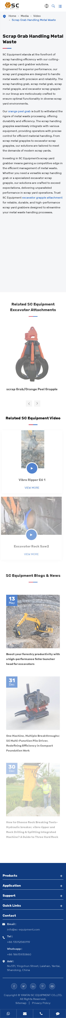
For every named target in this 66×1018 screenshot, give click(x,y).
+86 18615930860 (19, 954)
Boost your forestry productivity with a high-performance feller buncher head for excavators (33, 657)
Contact (9, 915)
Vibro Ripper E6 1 (30, 480)
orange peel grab (19, 111)
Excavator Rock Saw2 (29, 546)
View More (30, 487)
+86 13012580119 (18, 942)
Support (9, 896)
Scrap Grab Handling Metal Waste (34, 20)
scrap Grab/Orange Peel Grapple (30, 389)
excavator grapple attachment (42, 197)
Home (12, 16)
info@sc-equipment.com (23, 929)
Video (37, 16)
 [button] (28, 403)
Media (25, 16)
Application (12, 886)
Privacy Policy (41, 1003)
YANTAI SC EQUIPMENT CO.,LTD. (41, 995)
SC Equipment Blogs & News (33, 576)
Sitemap (20, 1003)
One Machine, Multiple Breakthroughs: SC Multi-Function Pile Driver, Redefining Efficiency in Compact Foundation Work (33, 741)
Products (10, 876)
